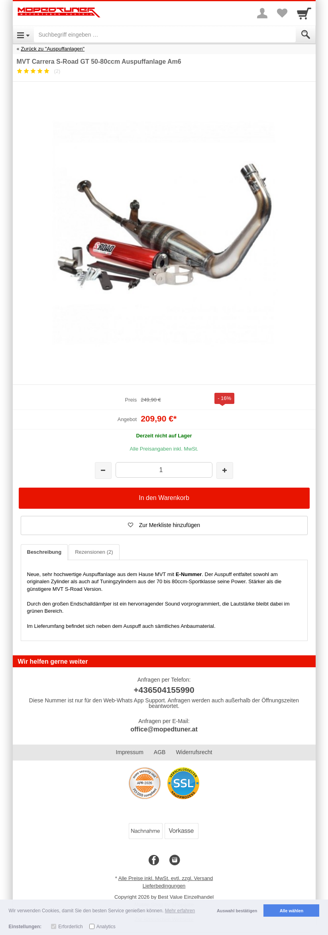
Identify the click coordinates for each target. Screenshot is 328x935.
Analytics (106, 926)
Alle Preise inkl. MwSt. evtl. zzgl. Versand (165, 878)
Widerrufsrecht (194, 752)
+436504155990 (164, 689)
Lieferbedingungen (164, 886)
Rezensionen (94, 552)
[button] (164, 525)
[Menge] (164, 470)
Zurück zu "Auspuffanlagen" (52, 49)
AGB (160, 752)
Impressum (129, 752)
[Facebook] (153, 860)
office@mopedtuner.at (164, 729)
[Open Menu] (23, 34)
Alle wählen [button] (291, 910)
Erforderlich (70, 926)
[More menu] (262, 13)
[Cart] (304, 13)
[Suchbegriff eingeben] (165, 34)
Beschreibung (44, 552)
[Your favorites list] (282, 13)
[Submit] (306, 34)
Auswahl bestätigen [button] (237, 910)
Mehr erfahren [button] (180, 910)
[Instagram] (174, 860)
